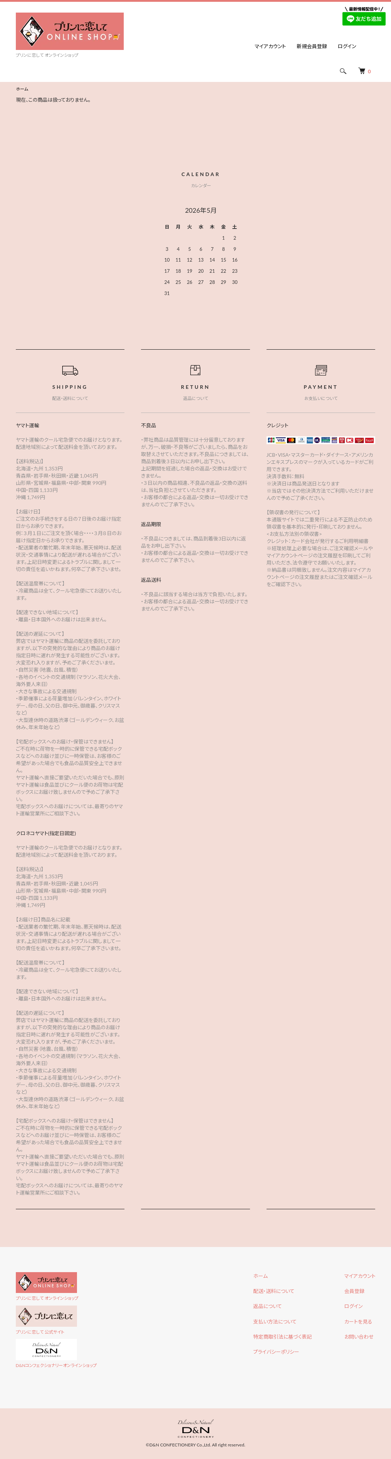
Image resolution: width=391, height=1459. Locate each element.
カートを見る (358, 1321)
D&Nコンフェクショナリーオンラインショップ (56, 1365)
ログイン (347, 46)
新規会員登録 (312, 46)
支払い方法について (275, 1321)
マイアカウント (270, 46)
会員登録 (354, 1291)
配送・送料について (274, 1291)
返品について (267, 1306)
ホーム (22, 89)
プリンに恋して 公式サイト (40, 1332)
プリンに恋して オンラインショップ (47, 1298)
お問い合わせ (358, 1337)
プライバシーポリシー (276, 1352)
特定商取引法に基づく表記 (282, 1337)
